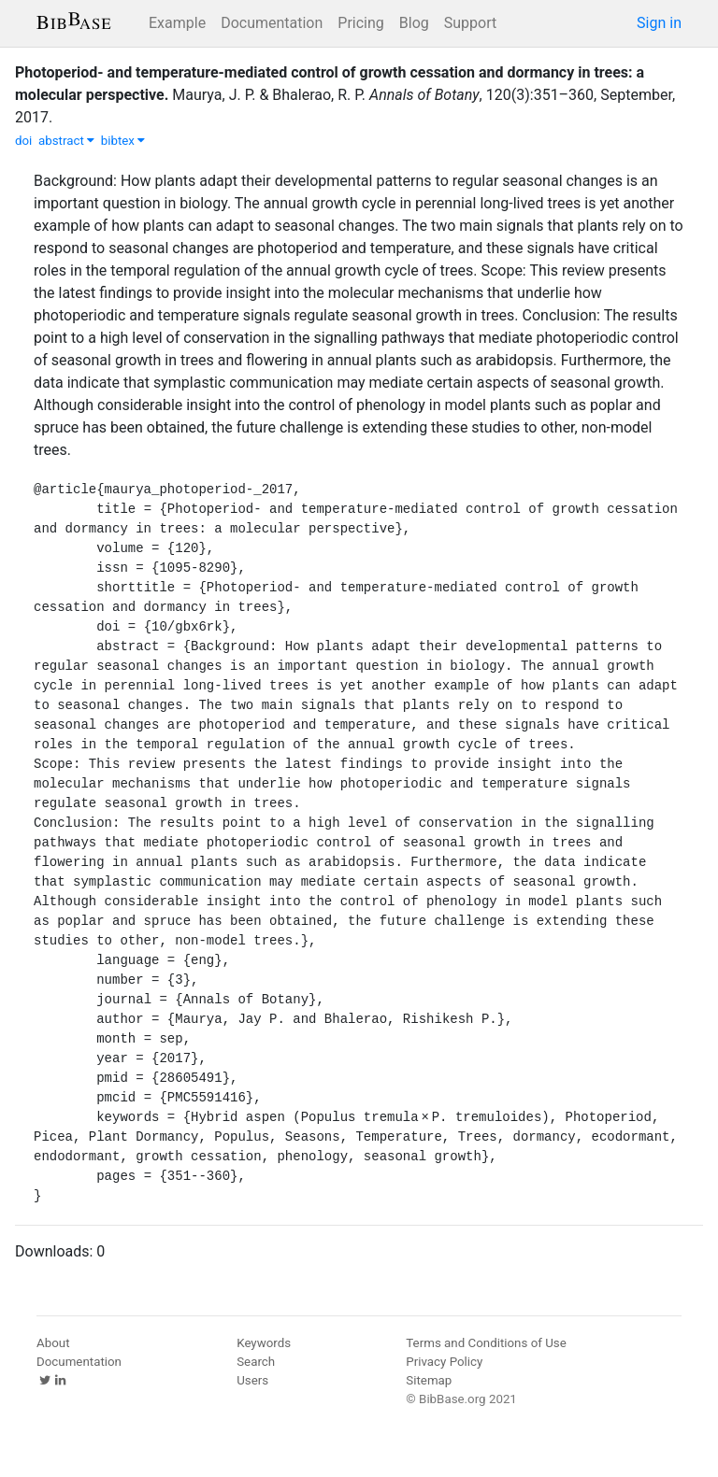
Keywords (264, 1343)
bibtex (123, 141)
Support (470, 23)
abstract (66, 141)
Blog (414, 23)
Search (256, 1362)
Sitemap (429, 1380)
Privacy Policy (444, 1362)
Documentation (272, 23)
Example (177, 23)
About (53, 1343)
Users (252, 1380)
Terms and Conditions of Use (486, 1343)
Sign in (659, 23)
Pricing (360, 23)
